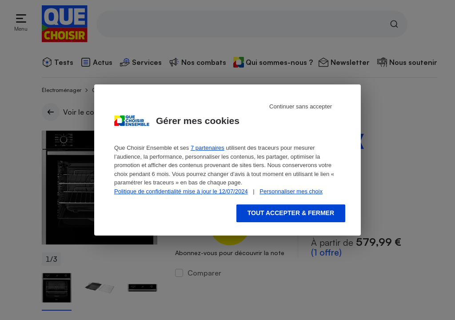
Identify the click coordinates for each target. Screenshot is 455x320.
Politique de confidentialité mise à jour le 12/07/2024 (181, 191)
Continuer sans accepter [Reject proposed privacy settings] (300, 106)
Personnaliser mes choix (291, 191)
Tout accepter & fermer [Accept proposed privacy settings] (290, 212)
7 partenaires (207, 147)
